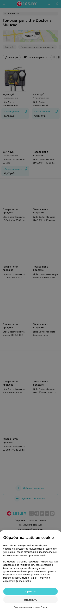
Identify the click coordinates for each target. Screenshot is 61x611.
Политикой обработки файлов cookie (26, 579)
